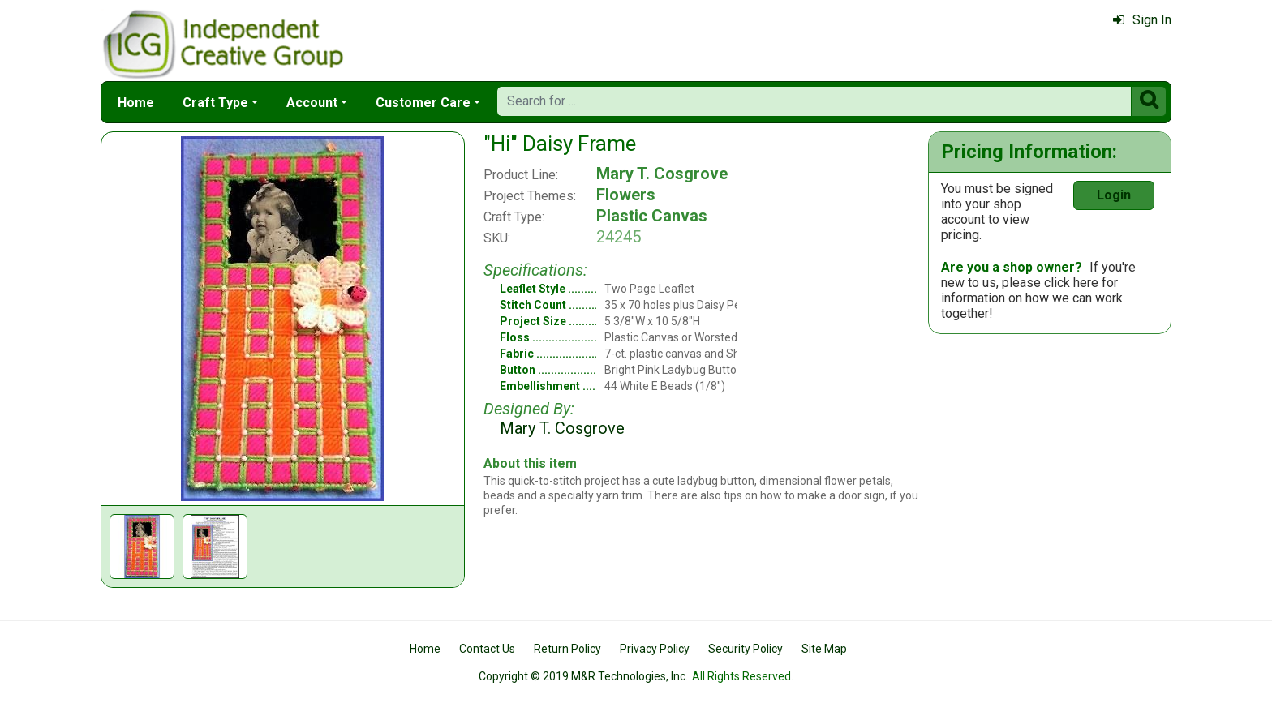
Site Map (824, 648)
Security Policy (745, 648)
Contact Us (487, 648)
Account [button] (311, 102)
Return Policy (567, 648)
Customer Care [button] (423, 102)
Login (1114, 195)
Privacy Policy (655, 648)
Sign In (1142, 20)
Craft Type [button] (215, 102)
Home (136, 102)
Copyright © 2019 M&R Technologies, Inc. (583, 676)
